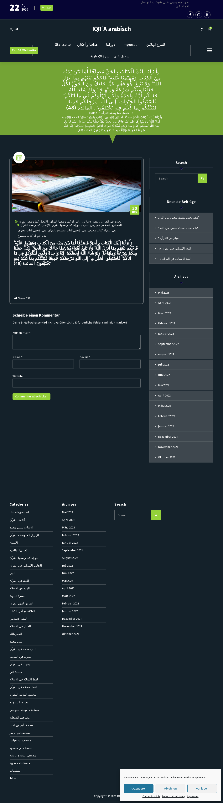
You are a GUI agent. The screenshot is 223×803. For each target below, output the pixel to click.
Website (18, 614)
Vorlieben (202, 788)
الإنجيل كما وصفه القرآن (115, 113)
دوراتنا (110, 45)
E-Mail (85, 595)
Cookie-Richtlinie (151, 796)
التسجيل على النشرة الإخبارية (111, 56)
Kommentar (22, 571)
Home (93, 113)
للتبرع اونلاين (155, 45)
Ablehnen (170, 788)
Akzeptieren (139, 788)
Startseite (63, 45)
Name (18, 595)
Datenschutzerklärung (173, 796)
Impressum (193, 796)
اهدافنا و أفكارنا (87, 45)
